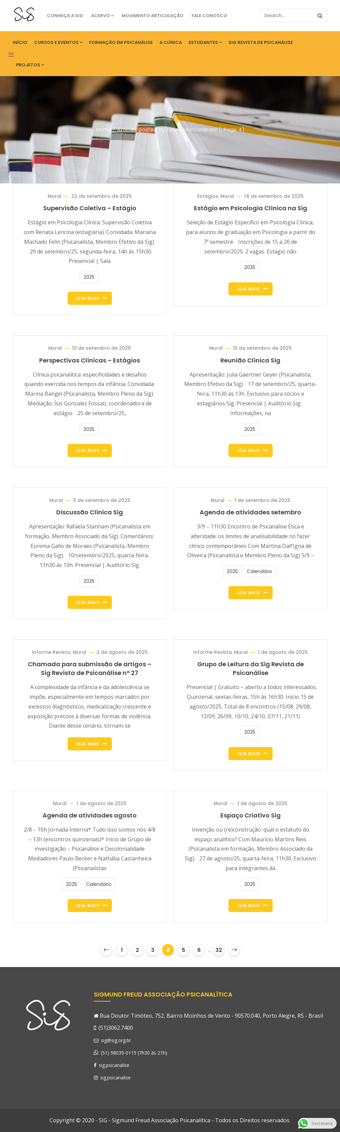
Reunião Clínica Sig (250, 360)
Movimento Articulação (153, 15)
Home (104, 129)
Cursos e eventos (58, 42)
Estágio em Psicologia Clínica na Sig (250, 208)
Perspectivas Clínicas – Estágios (89, 360)
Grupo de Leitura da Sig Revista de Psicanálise (250, 668)
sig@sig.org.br (112, 1040)
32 (218, 950)
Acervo (102, 15)
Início (20, 42)
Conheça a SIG (65, 15)
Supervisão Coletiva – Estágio (89, 208)
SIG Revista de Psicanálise (260, 42)
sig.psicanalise (111, 1065)
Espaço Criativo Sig (250, 815)
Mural (54, 196)
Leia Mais (87, 298)
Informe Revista (51, 652)
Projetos (30, 65)
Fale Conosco (209, 15)
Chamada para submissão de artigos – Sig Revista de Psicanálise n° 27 (89, 668)
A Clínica (170, 42)
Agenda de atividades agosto (90, 815)
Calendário (259, 571)
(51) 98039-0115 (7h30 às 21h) (134, 1053)
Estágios (207, 196)
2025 (88, 277)
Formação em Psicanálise (121, 42)
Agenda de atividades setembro (250, 512)
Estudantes (205, 42)
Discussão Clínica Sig (89, 512)
